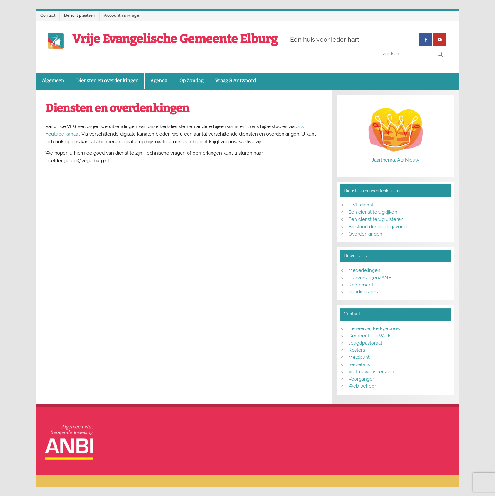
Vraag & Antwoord (235, 80)
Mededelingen (364, 270)
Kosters (357, 350)
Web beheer (362, 386)
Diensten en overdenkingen (107, 80)
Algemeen (53, 80)
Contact (47, 15)
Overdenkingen (365, 234)
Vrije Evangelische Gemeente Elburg (175, 39)
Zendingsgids (363, 292)
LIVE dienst (361, 205)
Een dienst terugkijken (373, 212)
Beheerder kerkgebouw (375, 328)
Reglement (361, 285)
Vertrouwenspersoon (371, 372)
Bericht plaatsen (79, 15)
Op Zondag (191, 80)
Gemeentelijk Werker (372, 336)
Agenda (158, 80)
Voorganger (361, 379)
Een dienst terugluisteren (376, 219)
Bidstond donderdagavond (378, 227)
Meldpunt (359, 357)
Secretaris (359, 364)
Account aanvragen (123, 15)
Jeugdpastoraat (365, 343)
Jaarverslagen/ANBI (371, 277)
